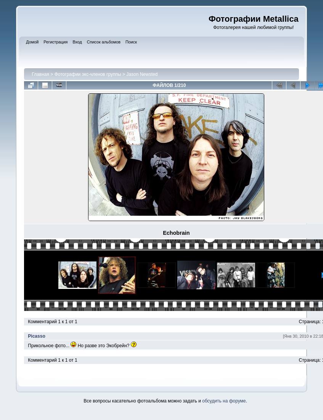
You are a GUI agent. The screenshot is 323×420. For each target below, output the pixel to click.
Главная (40, 74)
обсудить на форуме (224, 401)
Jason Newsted (141, 74)
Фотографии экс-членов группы (88, 74)
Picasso (36, 336)
